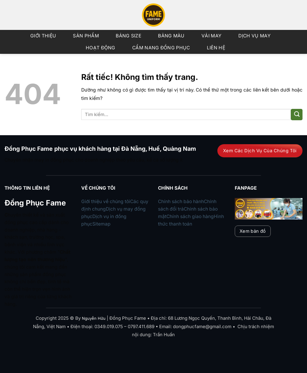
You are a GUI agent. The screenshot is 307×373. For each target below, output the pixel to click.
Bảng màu (171, 36)
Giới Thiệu (43, 36)
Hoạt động (100, 48)
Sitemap (101, 224)
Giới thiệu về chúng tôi (105, 201)
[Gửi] (297, 114)
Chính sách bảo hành (181, 201)
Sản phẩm (86, 36)
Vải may (211, 36)
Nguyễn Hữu (94, 318)
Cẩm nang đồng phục (161, 48)
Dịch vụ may (254, 36)
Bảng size (128, 36)
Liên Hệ (216, 48)
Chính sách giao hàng (190, 216)
